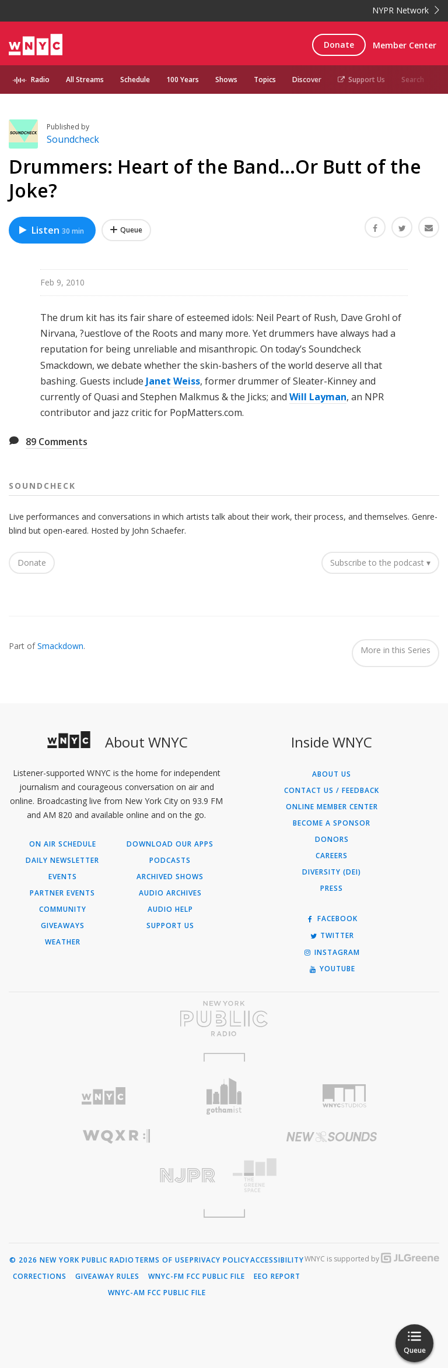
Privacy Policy (220, 1260)
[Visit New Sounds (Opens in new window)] (331, 1136)
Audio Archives (170, 893)
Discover (306, 79)
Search (412, 79)
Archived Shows (170, 876)
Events (62, 876)
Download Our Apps (170, 844)
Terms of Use (162, 1260)
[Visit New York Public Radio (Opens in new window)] (224, 1018)
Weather (62, 942)
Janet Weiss (173, 381)
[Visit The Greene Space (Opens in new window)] (331, 1175)
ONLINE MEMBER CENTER (332, 806)
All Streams (85, 79)
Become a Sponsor (331, 823)
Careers (332, 855)
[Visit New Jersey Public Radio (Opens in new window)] (116, 1175)
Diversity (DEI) (331, 872)
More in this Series (395, 649)
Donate (339, 44)
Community (62, 909)
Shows (226, 79)
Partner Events (62, 893)
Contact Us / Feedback (331, 790)
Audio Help (170, 909)
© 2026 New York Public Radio (71, 1260)
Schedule (135, 79)
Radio (40, 79)
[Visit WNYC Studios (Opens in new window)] (344, 1096)
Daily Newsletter (62, 860)
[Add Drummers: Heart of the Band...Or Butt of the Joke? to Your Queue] (126, 230)
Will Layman (317, 396)
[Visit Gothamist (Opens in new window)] (224, 1096)
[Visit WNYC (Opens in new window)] (103, 1096)
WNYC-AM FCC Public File (157, 1292)
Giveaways (63, 925)
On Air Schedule (62, 844)
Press (331, 888)
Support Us (361, 79)
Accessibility (277, 1260)
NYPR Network (405, 10)
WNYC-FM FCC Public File (196, 1276)
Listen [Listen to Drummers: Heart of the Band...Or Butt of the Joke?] (51, 230)
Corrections (39, 1276)
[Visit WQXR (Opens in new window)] (116, 1136)
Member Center (404, 45)
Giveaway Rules (107, 1276)
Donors (332, 839)
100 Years (182, 79)
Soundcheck (73, 139)
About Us (331, 774)
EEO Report (277, 1276)
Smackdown (60, 645)
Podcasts (170, 860)
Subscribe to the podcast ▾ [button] (380, 562)
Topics (265, 79)
